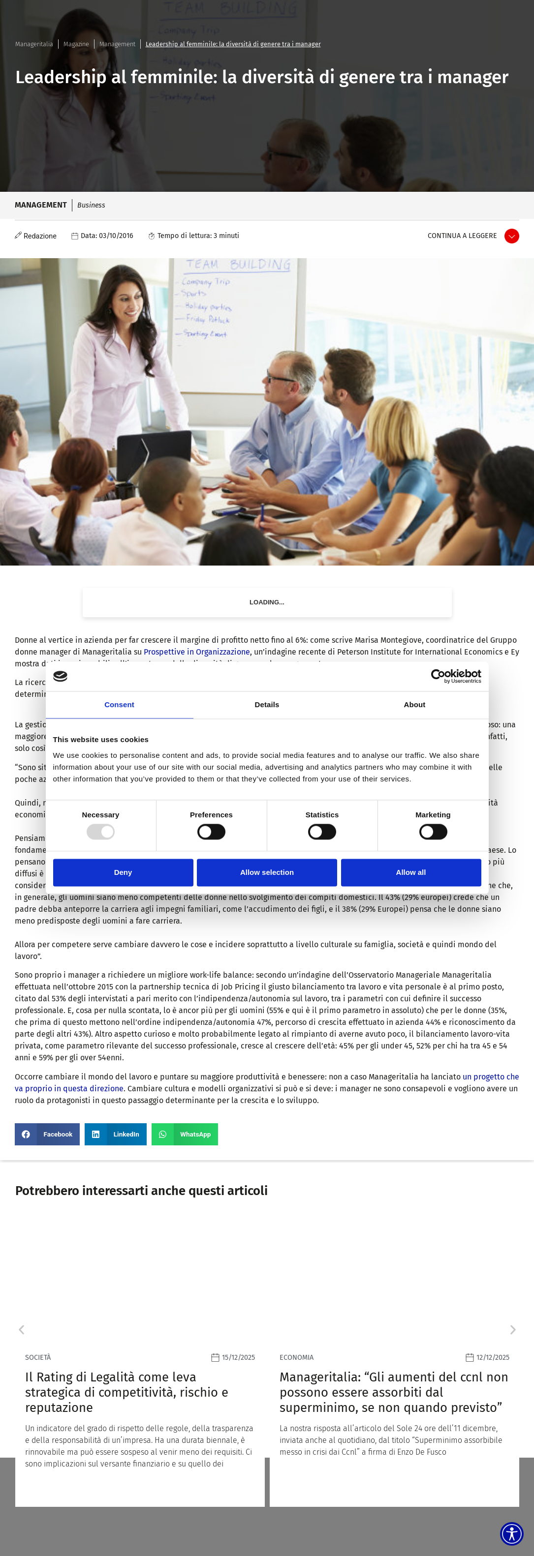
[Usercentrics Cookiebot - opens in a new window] (438, 676)
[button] (47, 1134)
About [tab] (415, 704)
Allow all (411, 872)
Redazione (40, 236)
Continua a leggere (462, 236)
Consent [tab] (119, 704)
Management (117, 44)
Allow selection (267, 872)
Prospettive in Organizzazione (197, 652)
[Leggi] (140, 1362)
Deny (123, 872)
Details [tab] (267, 704)
